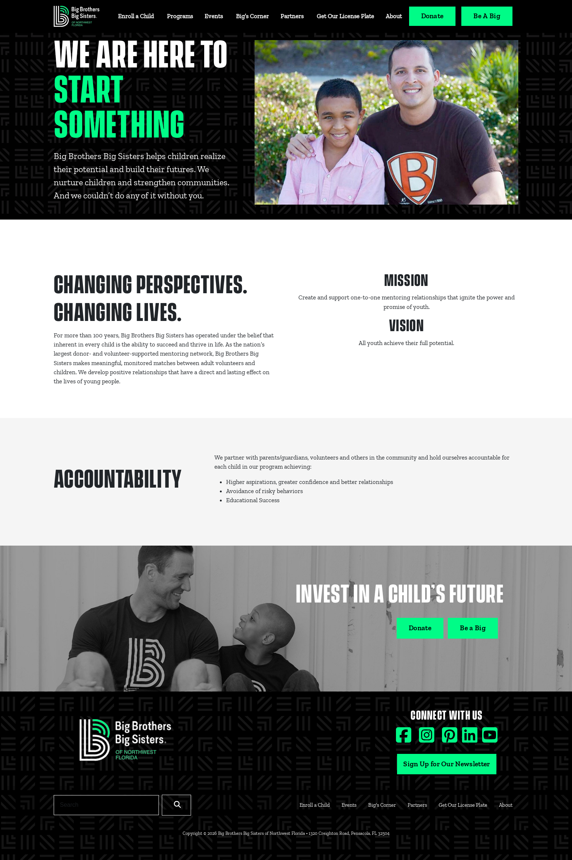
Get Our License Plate (345, 16)
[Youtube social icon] (489, 738)
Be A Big (486, 16)
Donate (432, 16)
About (394, 16)
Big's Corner (382, 805)
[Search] (106, 805)
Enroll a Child (136, 16)
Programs (180, 16)
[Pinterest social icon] (450, 738)
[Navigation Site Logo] (76, 16)
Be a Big (473, 628)
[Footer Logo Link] (125, 742)
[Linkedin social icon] (470, 738)
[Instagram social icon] (427, 738)
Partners (292, 16)
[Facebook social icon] (404, 738)
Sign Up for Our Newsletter (446, 764)
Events (214, 16)
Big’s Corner (252, 16)
